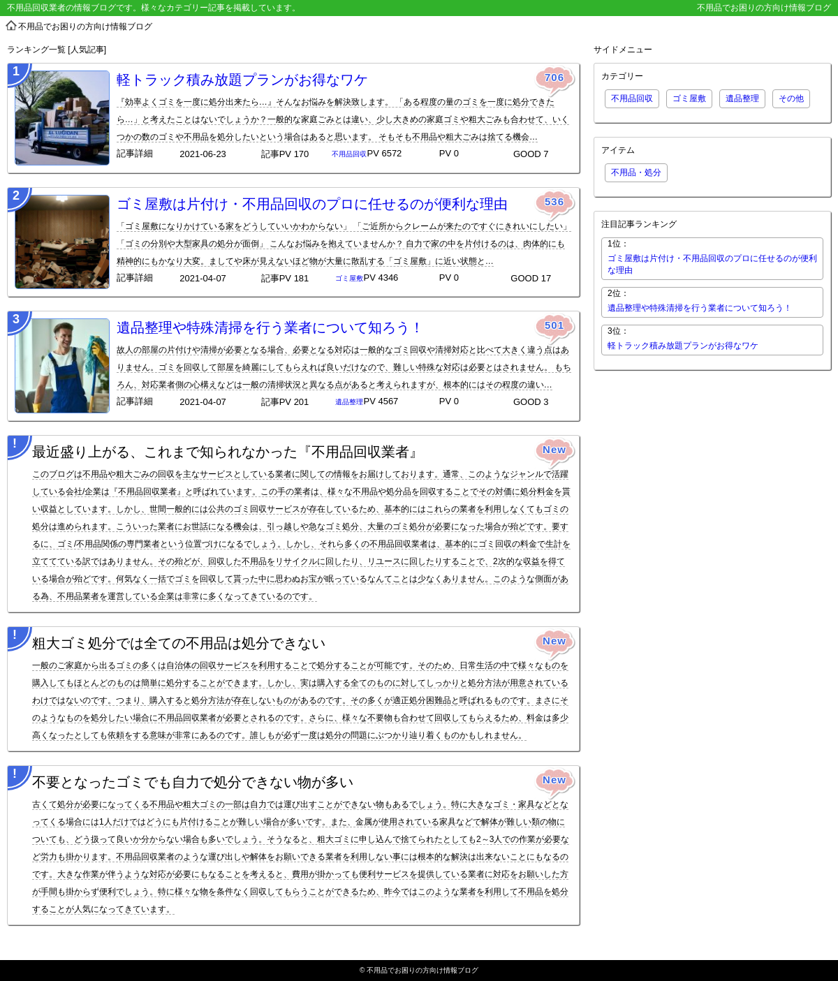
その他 (791, 98)
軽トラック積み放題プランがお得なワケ (242, 79)
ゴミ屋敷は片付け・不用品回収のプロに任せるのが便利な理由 (312, 204)
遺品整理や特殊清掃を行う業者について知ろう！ (270, 327)
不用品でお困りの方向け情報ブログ (422, 970)
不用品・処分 (636, 172)
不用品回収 (632, 98)
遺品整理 (742, 98)
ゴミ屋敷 (689, 98)
